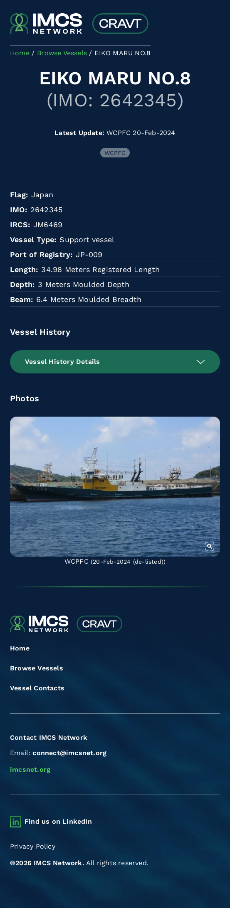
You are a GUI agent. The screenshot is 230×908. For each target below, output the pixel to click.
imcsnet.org (30, 769)
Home (20, 648)
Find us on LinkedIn (58, 821)
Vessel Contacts (37, 688)
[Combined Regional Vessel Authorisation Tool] (79, 24)
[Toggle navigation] (212, 24)
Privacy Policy (32, 846)
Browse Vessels (36, 668)
